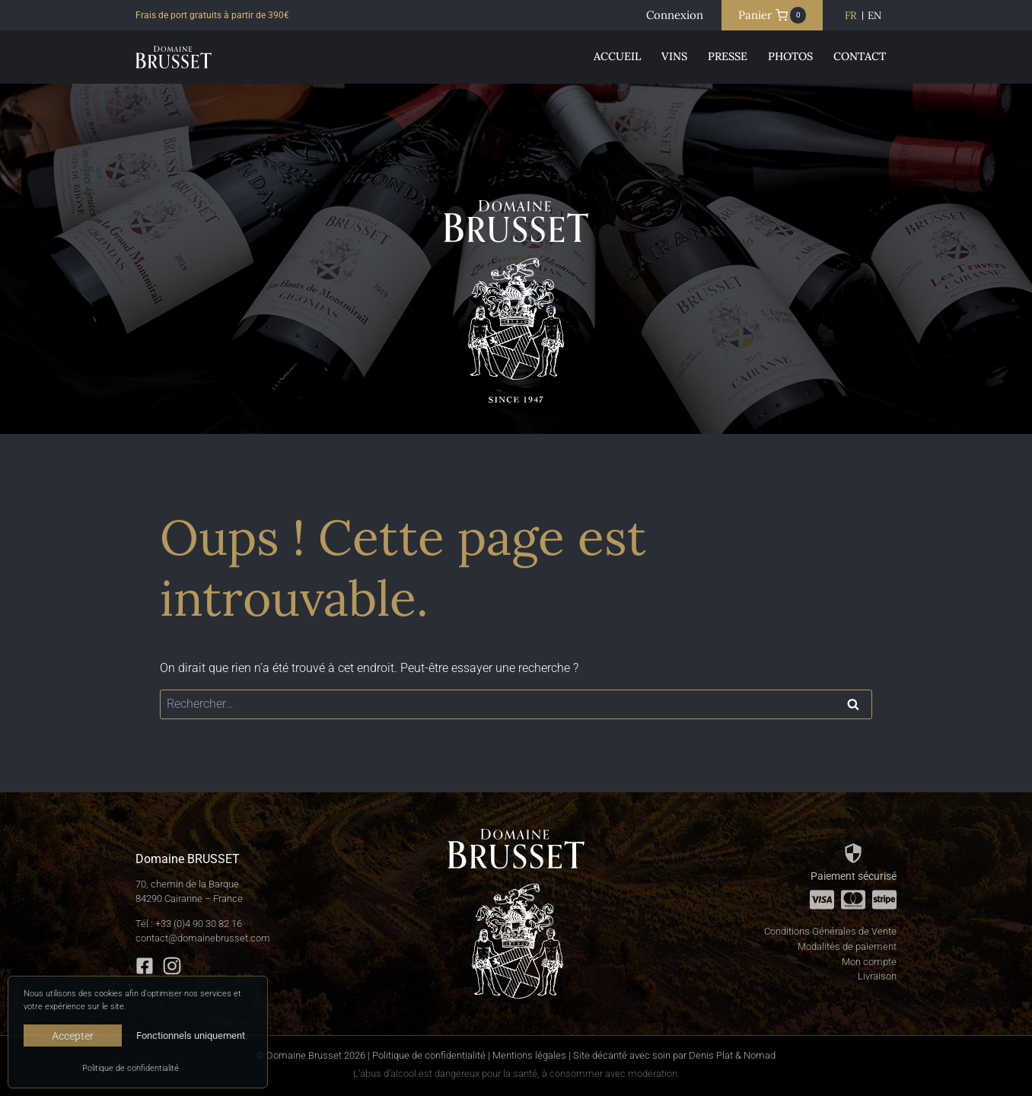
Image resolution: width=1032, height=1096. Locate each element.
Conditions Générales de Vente (830, 932)
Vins (674, 56)
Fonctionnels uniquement (190, 1035)
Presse (727, 56)
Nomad (760, 1055)
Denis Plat (711, 1055)
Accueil (617, 56)
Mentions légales (529, 1055)
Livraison (877, 976)
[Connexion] (674, 15)
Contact (859, 56)
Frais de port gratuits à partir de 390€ (212, 15)
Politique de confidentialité (130, 1068)
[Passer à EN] (875, 16)
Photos (790, 56)
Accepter (73, 1036)
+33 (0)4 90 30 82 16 (198, 923)
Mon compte (869, 961)
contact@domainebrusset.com (202, 938)
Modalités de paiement (847, 946)
